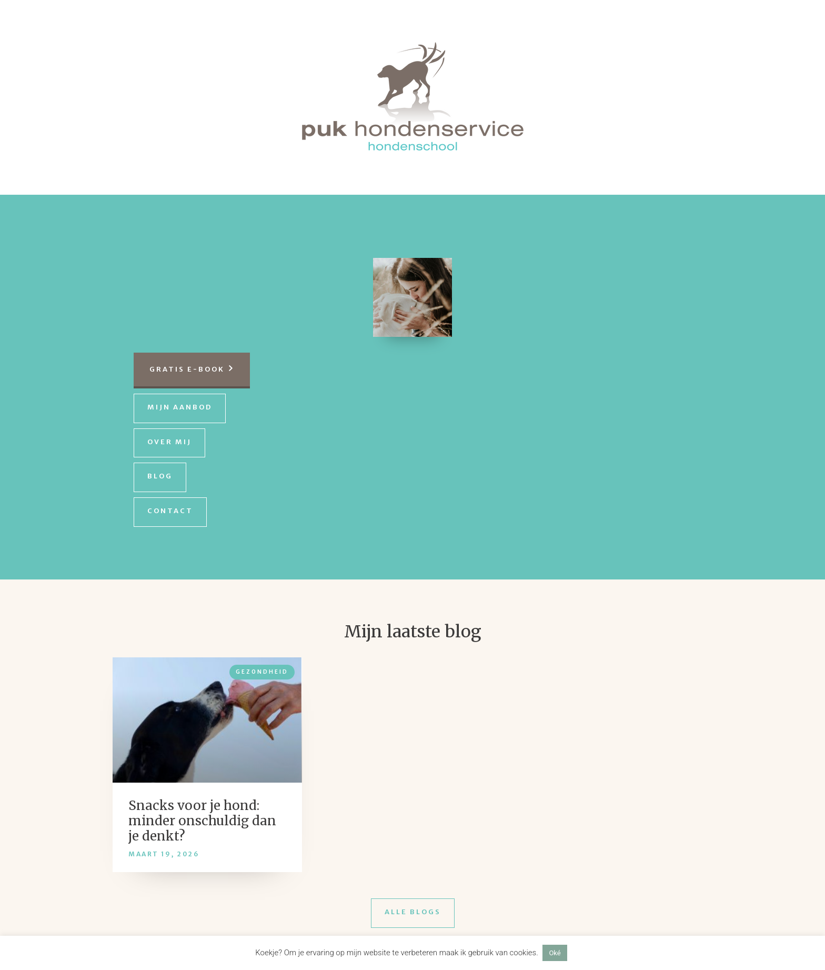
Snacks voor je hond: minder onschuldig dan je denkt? (202, 820)
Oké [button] (554, 953)
